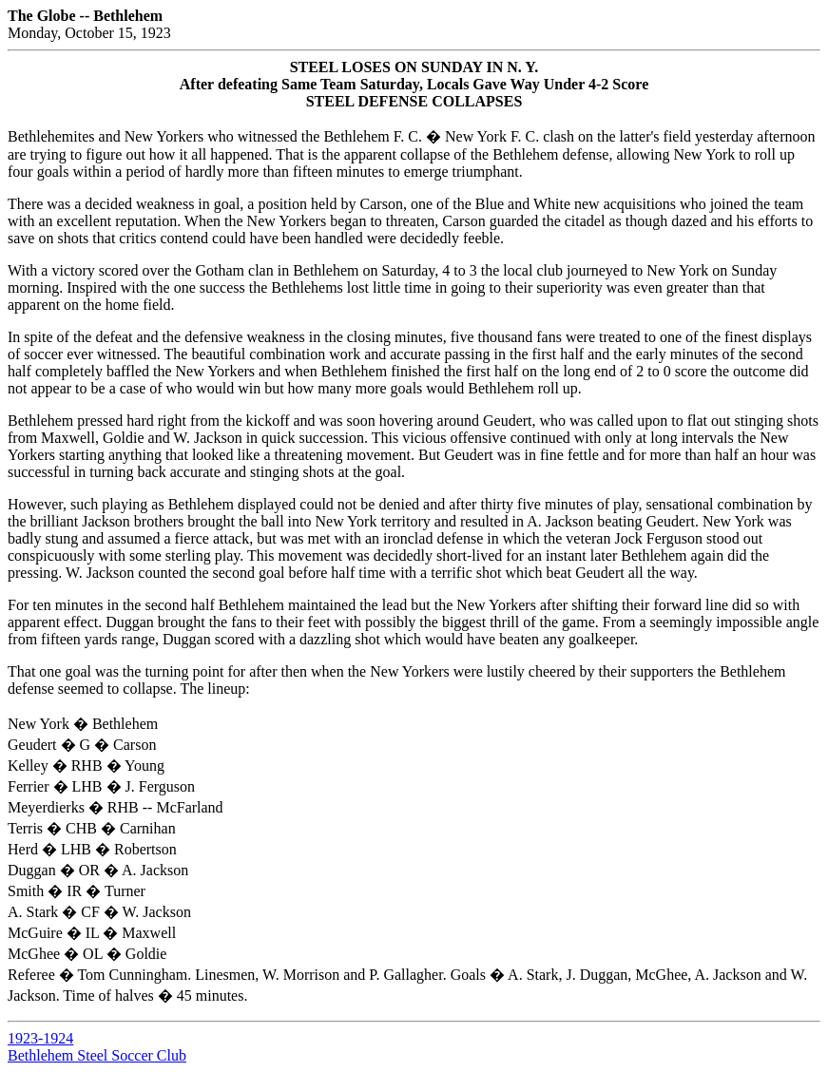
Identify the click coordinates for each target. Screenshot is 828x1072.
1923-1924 (40, 1038)
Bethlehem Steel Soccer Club (97, 1055)
